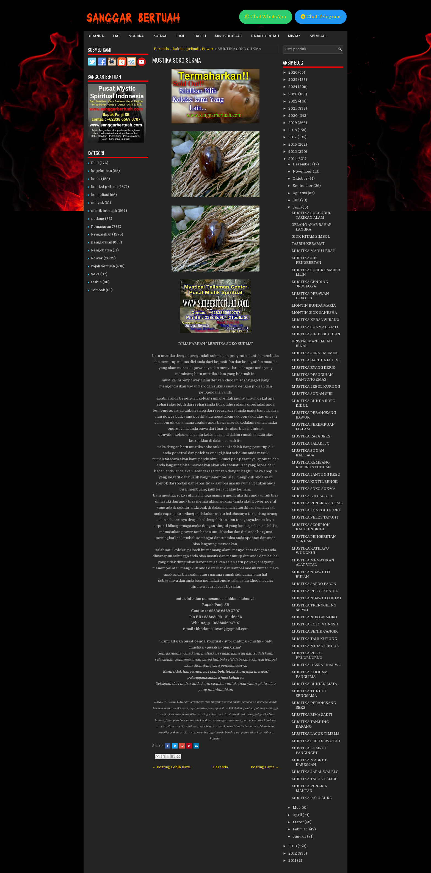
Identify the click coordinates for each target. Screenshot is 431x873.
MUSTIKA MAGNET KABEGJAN (309, 762)
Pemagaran (101, 227)
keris (95, 179)
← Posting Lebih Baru (171, 767)
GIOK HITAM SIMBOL (311, 236)
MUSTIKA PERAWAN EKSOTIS (310, 296)
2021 (293, 108)
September (303, 186)
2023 (293, 94)
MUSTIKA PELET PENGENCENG (307, 655)
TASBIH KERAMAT (308, 244)
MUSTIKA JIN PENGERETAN (306, 260)
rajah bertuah (103, 266)
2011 (292, 860)
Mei (296, 807)
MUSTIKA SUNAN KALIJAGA (308, 452)
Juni (297, 207)
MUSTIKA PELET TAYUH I (315, 517)
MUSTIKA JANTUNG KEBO (316, 474)
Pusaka (160, 36)
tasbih (96, 282)
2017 (293, 137)
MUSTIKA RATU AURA (312, 798)
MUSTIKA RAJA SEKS (311, 436)
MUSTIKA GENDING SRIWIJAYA (310, 284)
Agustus (300, 193)
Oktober (300, 178)
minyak (97, 203)
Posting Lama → (265, 767)
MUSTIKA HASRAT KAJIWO (316, 665)
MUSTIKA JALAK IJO (311, 443)
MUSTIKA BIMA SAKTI (312, 715)
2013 (293, 846)
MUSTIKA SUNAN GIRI (312, 394)
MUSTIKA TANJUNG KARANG (310, 724)
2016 (293, 144)
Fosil (180, 36)
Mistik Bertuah (228, 36)
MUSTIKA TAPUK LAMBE (314, 779)
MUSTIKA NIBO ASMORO (314, 617)
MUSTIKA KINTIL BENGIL (315, 482)
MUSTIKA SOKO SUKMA (176, 60)
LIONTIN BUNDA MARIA (314, 305)
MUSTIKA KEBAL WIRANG (315, 320)
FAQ (116, 36)
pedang (97, 219)
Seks (95, 274)
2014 (292, 159)
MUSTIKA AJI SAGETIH (313, 496)
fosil (95, 163)
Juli (296, 200)
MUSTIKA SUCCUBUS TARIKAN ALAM (311, 215)
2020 (293, 115)
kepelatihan (101, 171)
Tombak (98, 290)
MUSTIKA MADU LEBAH (314, 251)
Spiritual (318, 36)
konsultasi (100, 195)
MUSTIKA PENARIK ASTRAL (317, 503)
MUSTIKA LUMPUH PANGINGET (310, 750)
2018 (293, 130)
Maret (299, 822)
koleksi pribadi (186, 49)
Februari (301, 829)
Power (208, 49)
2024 (293, 87)
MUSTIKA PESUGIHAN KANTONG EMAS (312, 377)
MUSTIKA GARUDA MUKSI (316, 360)
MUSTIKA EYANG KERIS (313, 367)
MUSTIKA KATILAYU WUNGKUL (310, 550)
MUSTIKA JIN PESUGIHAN (316, 334)
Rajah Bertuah (265, 36)
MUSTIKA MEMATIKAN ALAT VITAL (313, 562)
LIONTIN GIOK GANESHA (314, 313)
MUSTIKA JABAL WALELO (315, 772)
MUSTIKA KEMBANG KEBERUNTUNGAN (311, 464)
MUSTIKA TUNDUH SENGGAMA (310, 693)
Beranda (96, 36)
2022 (293, 101)
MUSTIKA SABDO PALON (314, 584)
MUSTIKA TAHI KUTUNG (314, 639)
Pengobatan (101, 250)
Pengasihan (101, 234)
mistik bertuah (104, 211)
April (298, 815)
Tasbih (200, 36)
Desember (302, 164)
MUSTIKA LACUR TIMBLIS (315, 733)
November (303, 171)
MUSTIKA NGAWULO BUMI (316, 598)
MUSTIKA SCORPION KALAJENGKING (311, 527)
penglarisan (101, 242)
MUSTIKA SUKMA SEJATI (315, 327)
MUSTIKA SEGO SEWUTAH (316, 741)
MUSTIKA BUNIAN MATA (314, 684)
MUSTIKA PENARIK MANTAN (309, 788)
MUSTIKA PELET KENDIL (315, 591)
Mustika (136, 36)
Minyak (294, 36)
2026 (293, 72)
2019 (293, 123)
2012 (293, 853)
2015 (293, 151)
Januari (300, 836)
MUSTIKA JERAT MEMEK (315, 353)
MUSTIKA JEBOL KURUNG (316, 386)
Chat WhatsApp (265, 16)
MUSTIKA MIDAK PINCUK (315, 646)
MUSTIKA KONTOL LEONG (316, 510)
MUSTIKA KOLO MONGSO (315, 624)
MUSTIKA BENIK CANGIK (315, 631)
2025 (293, 79)
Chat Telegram (321, 16)
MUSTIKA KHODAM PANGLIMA (310, 674)
